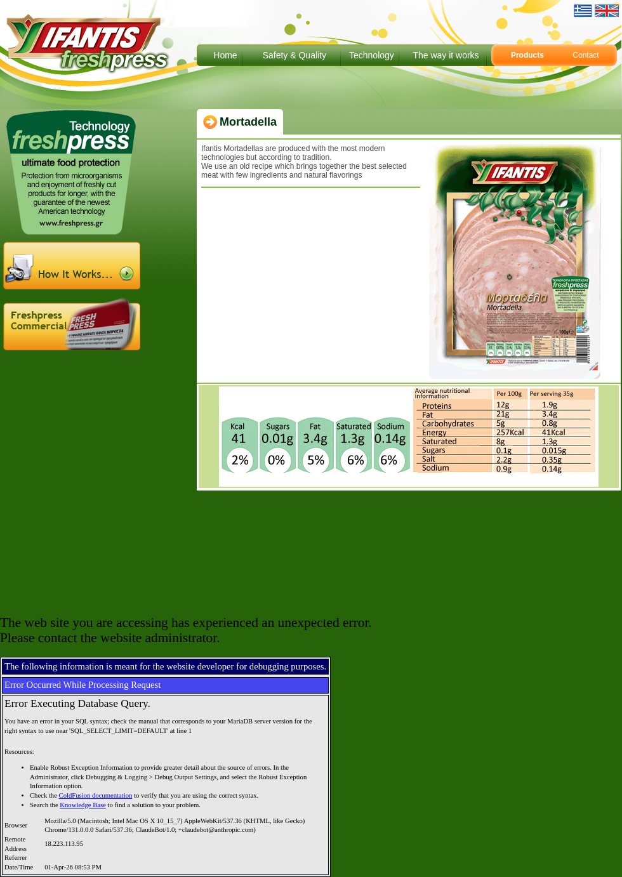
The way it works (446, 55)
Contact (585, 55)
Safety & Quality (294, 55)
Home (225, 55)
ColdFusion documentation (96, 795)
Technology (371, 55)
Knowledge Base (83, 804)
